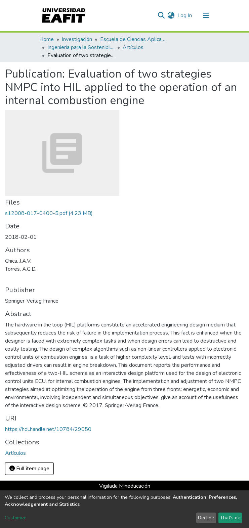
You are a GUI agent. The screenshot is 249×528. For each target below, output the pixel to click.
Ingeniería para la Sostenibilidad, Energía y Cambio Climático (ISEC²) (81, 47)
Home (46, 39)
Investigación (77, 39)
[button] (171, 15)
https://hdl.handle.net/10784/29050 (48, 429)
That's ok (230, 518)
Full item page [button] (29, 468)
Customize (16, 518)
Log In (185, 15)
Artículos (133, 47)
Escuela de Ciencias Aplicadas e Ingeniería (133, 39)
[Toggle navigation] (206, 15)
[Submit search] (161, 15)
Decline (206, 518)
